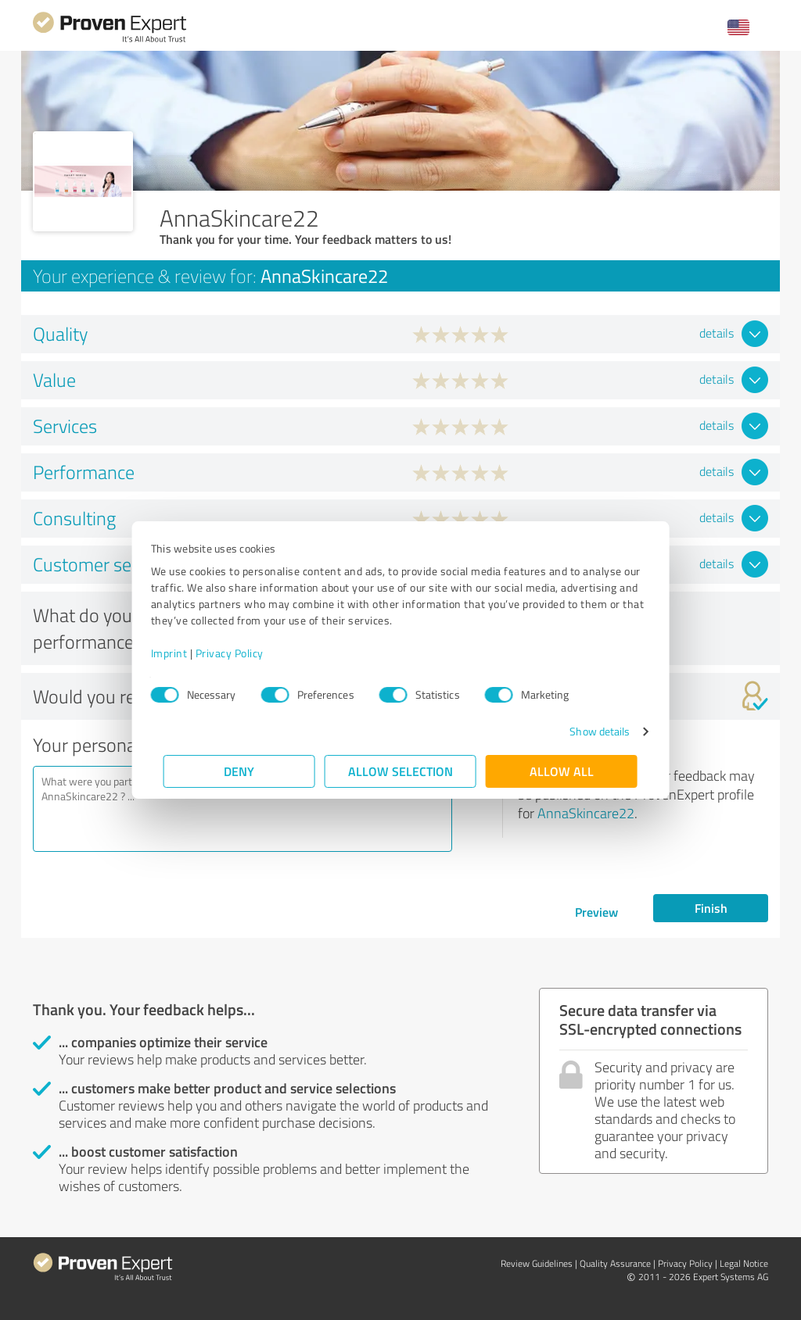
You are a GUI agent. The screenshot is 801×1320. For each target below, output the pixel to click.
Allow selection (400, 771)
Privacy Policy (242, 653)
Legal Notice (744, 1263)
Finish (711, 908)
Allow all (562, 771)
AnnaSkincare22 (585, 812)
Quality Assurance (615, 1263)
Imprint (181, 653)
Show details (587, 731)
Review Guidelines (537, 1263)
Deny (239, 771)
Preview (596, 912)
